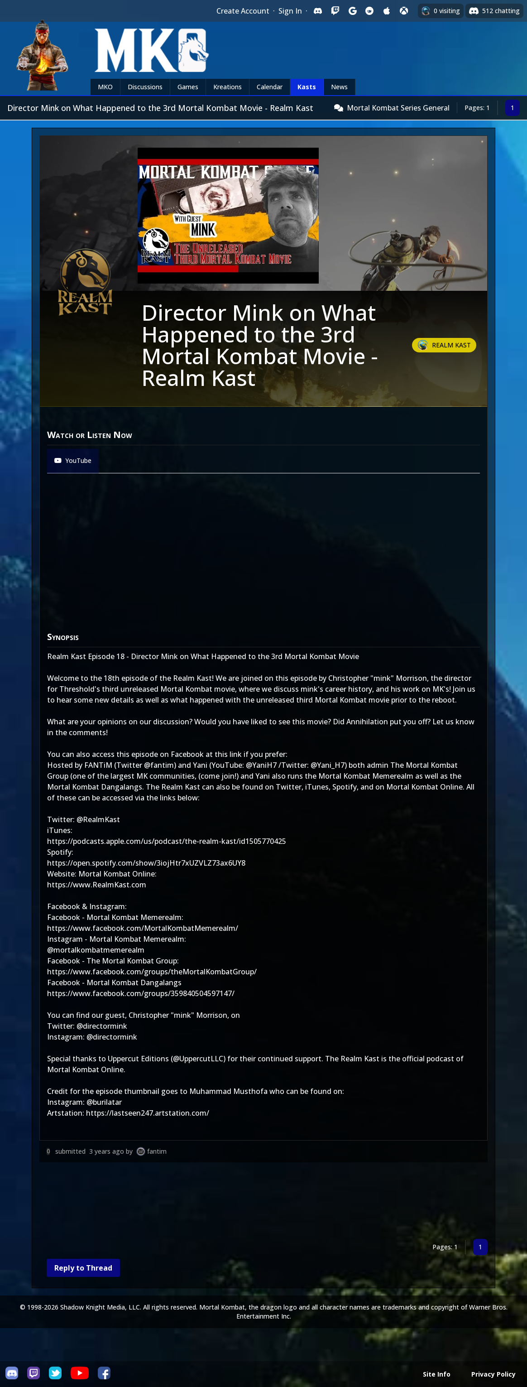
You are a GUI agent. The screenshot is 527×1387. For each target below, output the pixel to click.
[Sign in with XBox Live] (404, 11)
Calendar (270, 86)
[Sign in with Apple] (386, 11)
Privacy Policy (493, 1374)
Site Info (436, 1374)
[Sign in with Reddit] (369, 11)
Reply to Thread (83, 1268)
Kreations (227, 86)
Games (187, 86)
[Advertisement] (263, 1202)
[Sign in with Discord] (318, 11)
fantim (157, 1151)
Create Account (242, 11)
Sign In (290, 11)
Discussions (145, 86)
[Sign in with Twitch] (335, 11)
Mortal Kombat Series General (398, 108)
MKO (105, 86)
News (339, 86)
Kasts (306, 86)
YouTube (72, 460)
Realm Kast (451, 345)
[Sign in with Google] (352, 11)
